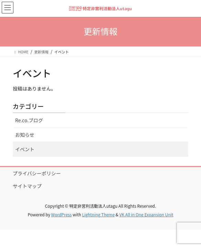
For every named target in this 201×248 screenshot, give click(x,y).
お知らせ (24, 134)
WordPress (61, 214)
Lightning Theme (98, 214)
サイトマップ (27, 186)
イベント (24, 149)
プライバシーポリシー (37, 173)
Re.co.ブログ (29, 120)
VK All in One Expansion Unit (146, 214)
